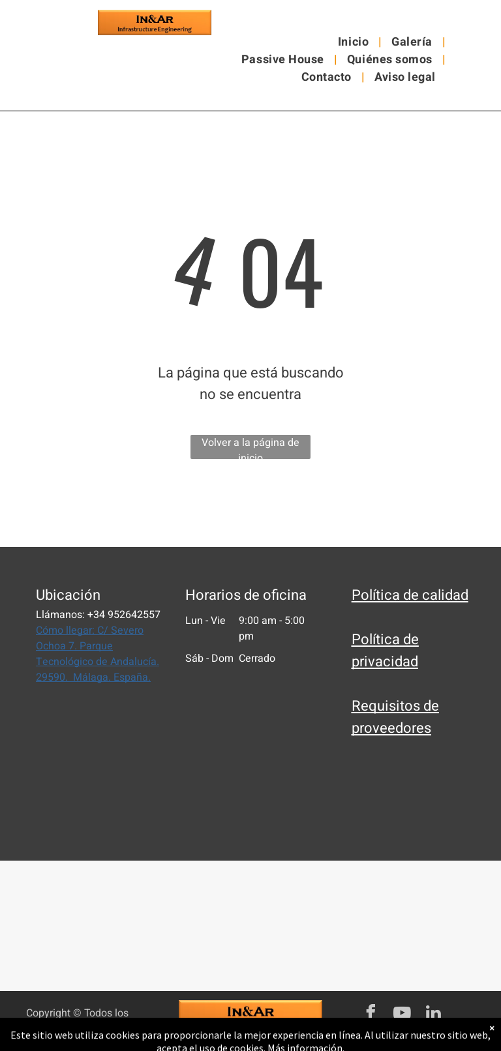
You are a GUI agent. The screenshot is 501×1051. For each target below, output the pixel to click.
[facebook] (370, 1014)
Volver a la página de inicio (250, 447)
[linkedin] (433, 1014)
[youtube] (402, 1014)
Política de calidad (410, 595)
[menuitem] (355, 42)
